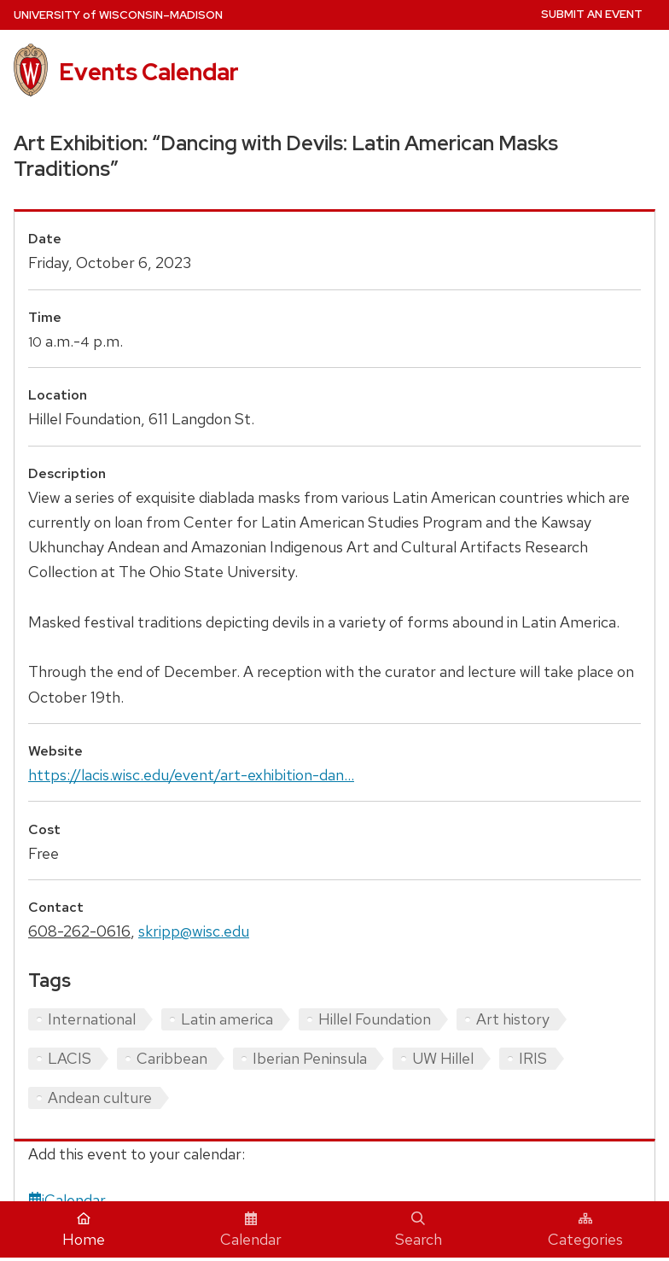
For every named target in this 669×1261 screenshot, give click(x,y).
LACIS (69, 1058)
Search (418, 1230)
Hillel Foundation (374, 1019)
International (92, 1019)
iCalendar (67, 1200)
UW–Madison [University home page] (118, 15)
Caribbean (172, 1058)
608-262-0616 (79, 931)
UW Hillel (443, 1058)
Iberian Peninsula (310, 1058)
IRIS (533, 1058)
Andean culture (100, 1097)
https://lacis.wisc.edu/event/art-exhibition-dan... (191, 775)
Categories (585, 1230)
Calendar (251, 1230)
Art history (513, 1019)
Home (83, 1230)
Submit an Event (592, 14)
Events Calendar (149, 71)
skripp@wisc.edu (193, 931)
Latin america (227, 1019)
